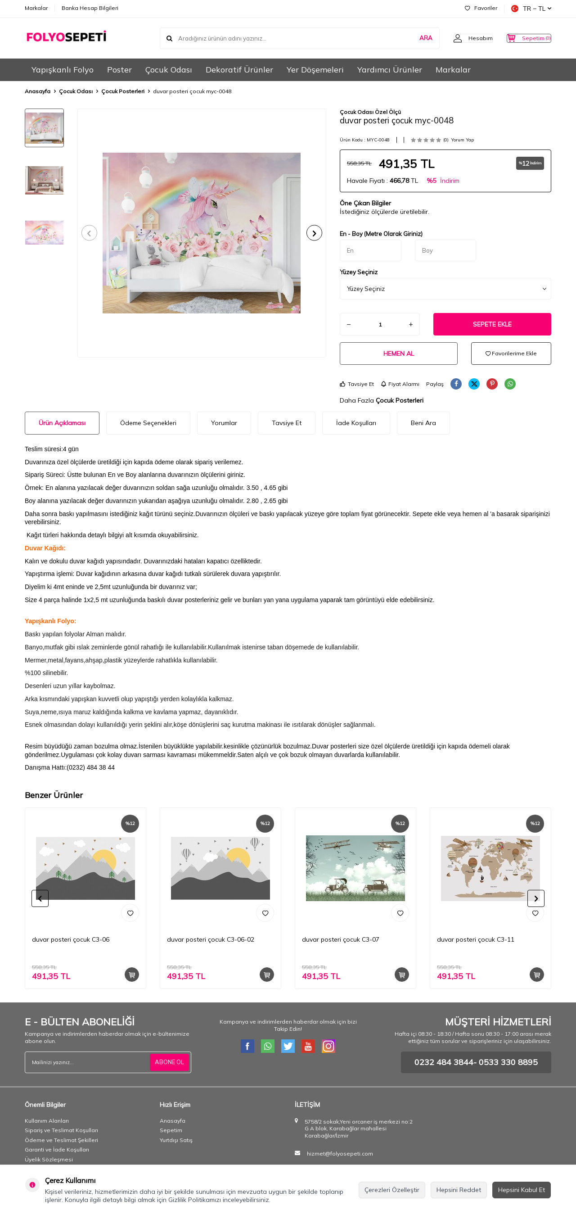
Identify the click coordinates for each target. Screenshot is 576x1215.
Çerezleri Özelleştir (391, 1190)
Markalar (36, 8)
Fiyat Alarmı (400, 384)
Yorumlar (224, 423)
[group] (202, 233)
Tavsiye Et (357, 384)
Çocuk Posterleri (122, 91)
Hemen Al (398, 353)
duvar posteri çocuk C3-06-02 (210, 939)
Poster (119, 69)
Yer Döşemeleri (315, 69)
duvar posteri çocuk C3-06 (70, 939)
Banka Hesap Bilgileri (90, 8)
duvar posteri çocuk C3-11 (475, 939)
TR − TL (531, 9)
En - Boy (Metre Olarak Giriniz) (381, 233)
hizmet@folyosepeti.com (340, 1153)
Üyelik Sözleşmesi (49, 1159)
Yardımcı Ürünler (389, 69)
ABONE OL (168, 1062)
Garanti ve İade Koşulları (57, 1149)
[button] (92, 233)
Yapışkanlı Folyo (63, 69)
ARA (407, 38)
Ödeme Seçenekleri (148, 423)
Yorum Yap (462, 140)
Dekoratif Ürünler (239, 69)
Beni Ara (423, 423)
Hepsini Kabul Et (521, 1190)
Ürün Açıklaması (62, 423)
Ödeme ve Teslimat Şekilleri (61, 1140)
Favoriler (481, 8)
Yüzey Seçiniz (359, 272)
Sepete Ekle (492, 324)
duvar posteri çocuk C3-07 (340, 939)
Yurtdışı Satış (176, 1140)
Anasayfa (37, 91)
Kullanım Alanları (47, 1120)
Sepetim (171, 1130)
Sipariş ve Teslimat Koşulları (61, 1130)
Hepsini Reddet (458, 1190)
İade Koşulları (356, 423)
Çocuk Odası (168, 69)
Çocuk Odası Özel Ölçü (370, 112)
